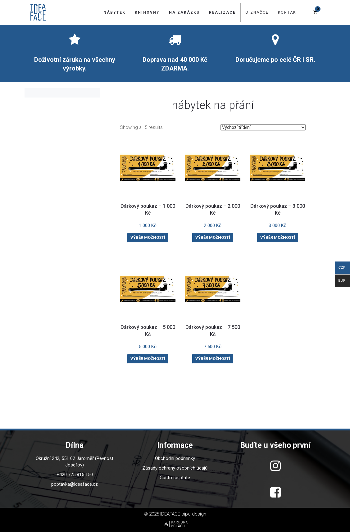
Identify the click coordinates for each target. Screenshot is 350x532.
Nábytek (114, 12)
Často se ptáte (175, 477)
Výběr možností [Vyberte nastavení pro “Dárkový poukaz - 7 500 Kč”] (212, 358)
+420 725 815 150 (75, 474)
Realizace (222, 12)
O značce (257, 12)
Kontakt (288, 12)
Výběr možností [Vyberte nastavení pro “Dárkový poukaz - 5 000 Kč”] (147, 358)
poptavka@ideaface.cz (74, 484)
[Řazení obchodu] (263, 127)
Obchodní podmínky (175, 458)
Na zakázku (184, 12)
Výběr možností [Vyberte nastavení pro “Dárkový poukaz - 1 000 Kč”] (147, 237)
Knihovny (147, 12)
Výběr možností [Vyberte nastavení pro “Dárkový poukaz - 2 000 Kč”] (212, 237)
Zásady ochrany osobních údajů (174, 468)
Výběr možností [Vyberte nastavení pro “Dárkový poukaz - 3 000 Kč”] (277, 237)
